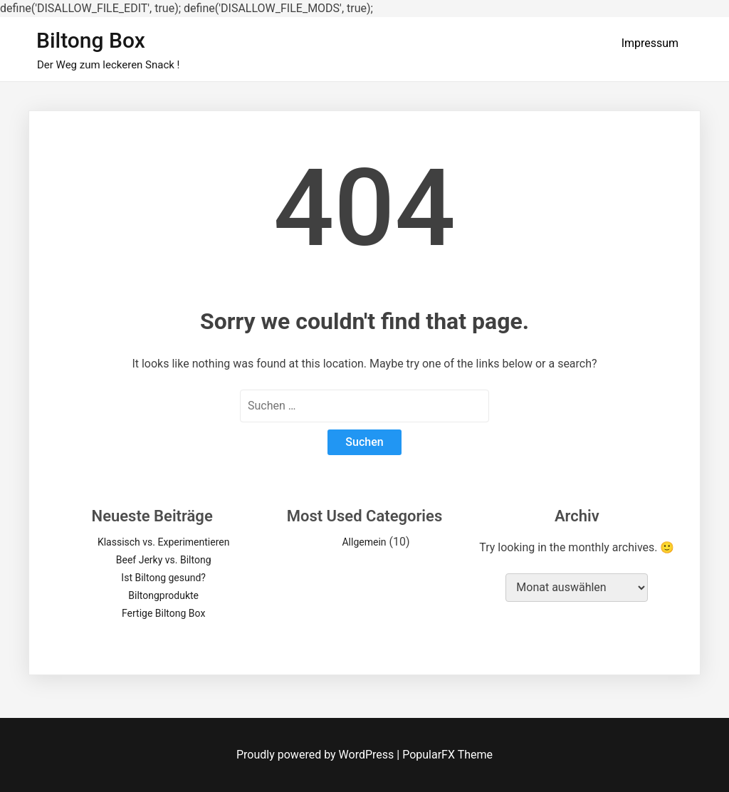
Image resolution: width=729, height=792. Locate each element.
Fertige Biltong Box (163, 613)
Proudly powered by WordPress (316, 754)
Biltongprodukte (163, 595)
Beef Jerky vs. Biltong (163, 560)
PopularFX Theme (447, 754)
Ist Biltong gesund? (163, 577)
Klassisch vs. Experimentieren (164, 542)
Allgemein (364, 542)
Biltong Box (90, 40)
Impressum (650, 43)
